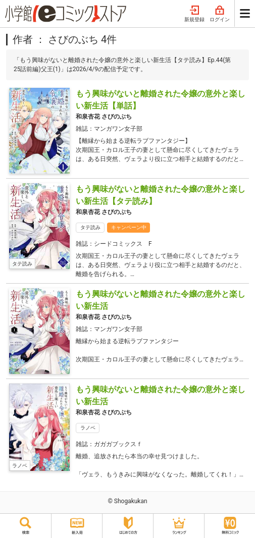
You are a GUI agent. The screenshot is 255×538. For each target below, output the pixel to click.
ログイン (220, 14)
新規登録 (194, 14)
